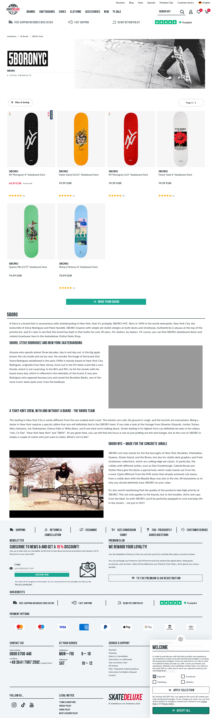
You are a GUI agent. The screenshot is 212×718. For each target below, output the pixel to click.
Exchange (88, 530)
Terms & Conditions (67, 702)
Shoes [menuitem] (62, 12)
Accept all (181, 710)
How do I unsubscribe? (23, 584)
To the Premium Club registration (156, 578)
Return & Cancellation (118, 656)
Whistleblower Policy (68, 713)
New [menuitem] (106, 12)
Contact (112, 675)
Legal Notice (66, 695)
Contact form (46, 663)
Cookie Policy (64, 710)
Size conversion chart (118, 662)
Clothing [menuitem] (75, 12)
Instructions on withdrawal (120, 659)
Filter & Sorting (19, 102)
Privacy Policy (65, 706)
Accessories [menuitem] (92, 12)
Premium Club (117, 540)
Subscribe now (42, 575)
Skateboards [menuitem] (47, 12)
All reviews (113, 665)
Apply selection (181, 690)
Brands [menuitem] (30, 12)
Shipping (17, 530)
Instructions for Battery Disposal (123, 672)
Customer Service (194, 530)
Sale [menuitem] (117, 12)
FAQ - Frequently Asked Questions (124, 669)
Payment (112, 650)
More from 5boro (106, 302)
